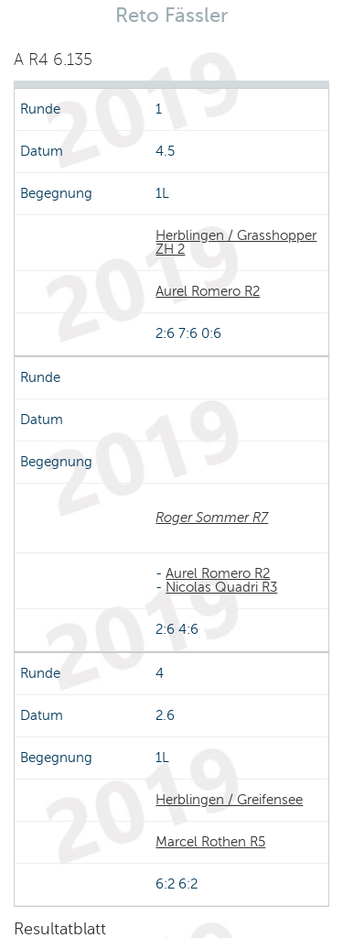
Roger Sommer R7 (211, 517)
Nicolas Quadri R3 (221, 587)
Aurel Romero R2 (207, 291)
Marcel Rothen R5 (210, 841)
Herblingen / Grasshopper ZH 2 (235, 242)
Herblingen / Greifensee (229, 799)
